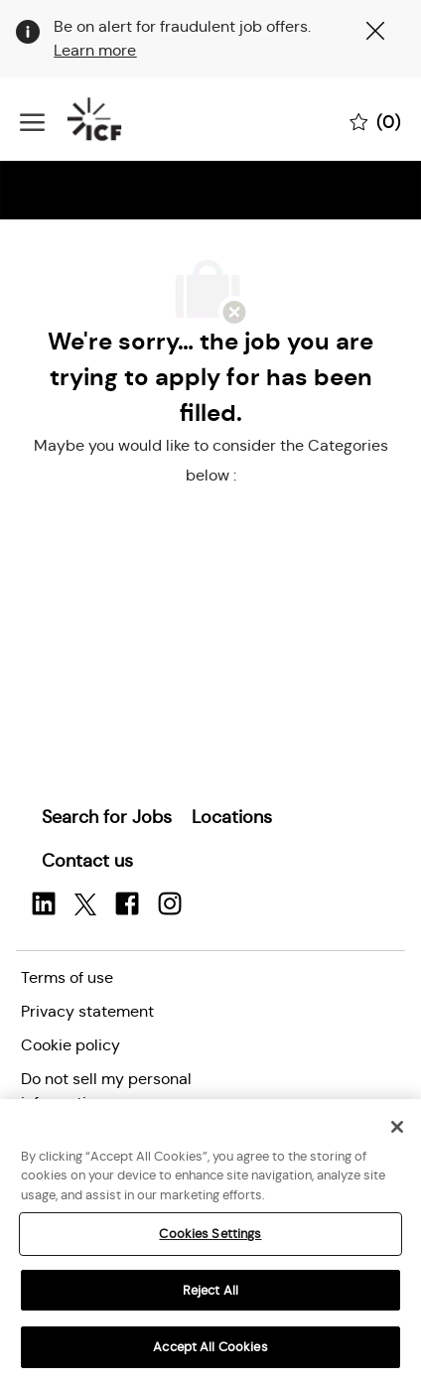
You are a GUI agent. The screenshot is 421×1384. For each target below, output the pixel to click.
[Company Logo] (119, 119)
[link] (107, 817)
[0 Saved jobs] (375, 120)
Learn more (95, 50)
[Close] (397, 1127)
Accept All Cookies (210, 1346)
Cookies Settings (210, 1233)
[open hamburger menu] (32, 119)
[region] (210, 1241)
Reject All (210, 1290)
